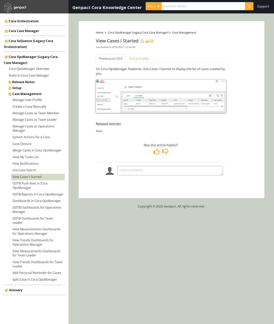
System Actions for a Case (31, 137)
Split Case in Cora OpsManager (34, 279)
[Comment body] (170, 170)
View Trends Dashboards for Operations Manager (33, 242)
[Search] (249, 6)
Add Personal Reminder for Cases (36, 273)
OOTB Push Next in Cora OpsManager (29, 185)
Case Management (27, 94)
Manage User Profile (27, 100)
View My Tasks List (25, 157)
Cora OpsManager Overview (29, 69)
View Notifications (25, 163)
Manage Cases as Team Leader (34, 119)
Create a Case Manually (29, 106)
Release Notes (23, 82)
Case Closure (21, 144)
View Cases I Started (27, 177)
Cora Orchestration (24, 21)
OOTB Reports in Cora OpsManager (38, 194)
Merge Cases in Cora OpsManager (36, 150)
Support (263, 6)
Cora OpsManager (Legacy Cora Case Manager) (138, 32)
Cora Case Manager (24, 31)
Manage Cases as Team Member (35, 113)
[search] (203, 6)
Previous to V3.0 (110, 58)
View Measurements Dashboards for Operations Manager (36, 231)
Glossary (15, 290)
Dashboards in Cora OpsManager (36, 201)
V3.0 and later (139, 58)
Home (99, 32)
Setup (16, 88)
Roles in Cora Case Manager (29, 75)
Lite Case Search (24, 170)
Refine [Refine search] (154, 6)
